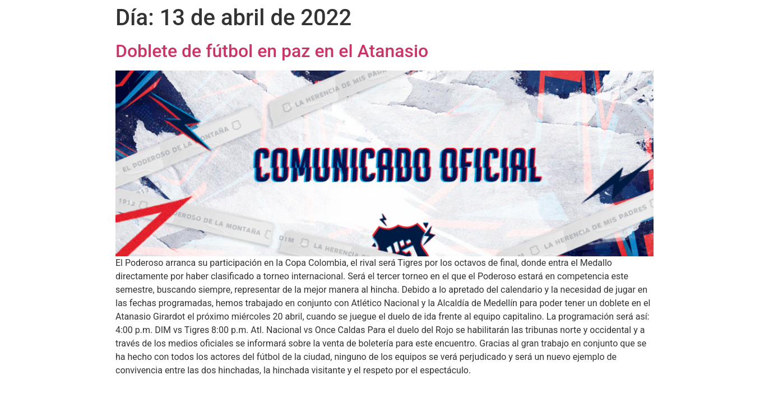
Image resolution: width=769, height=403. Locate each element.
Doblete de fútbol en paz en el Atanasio (271, 51)
